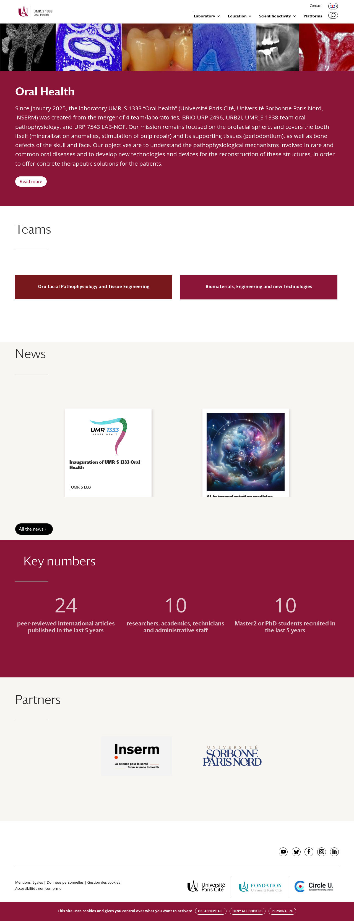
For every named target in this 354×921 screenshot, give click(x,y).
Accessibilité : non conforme (38, 888)
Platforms (313, 16)
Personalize (282, 911)
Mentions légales (29, 882)
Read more (31, 181)
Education (237, 16)
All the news (31, 529)
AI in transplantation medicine (240, 496)
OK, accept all (210, 911)
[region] (177, 452)
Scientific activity (275, 16)
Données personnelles (65, 882)
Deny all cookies (247, 911)
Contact (316, 6)
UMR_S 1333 (81, 487)
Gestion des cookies (103, 882)
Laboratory (204, 16)
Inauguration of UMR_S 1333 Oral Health (104, 465)
